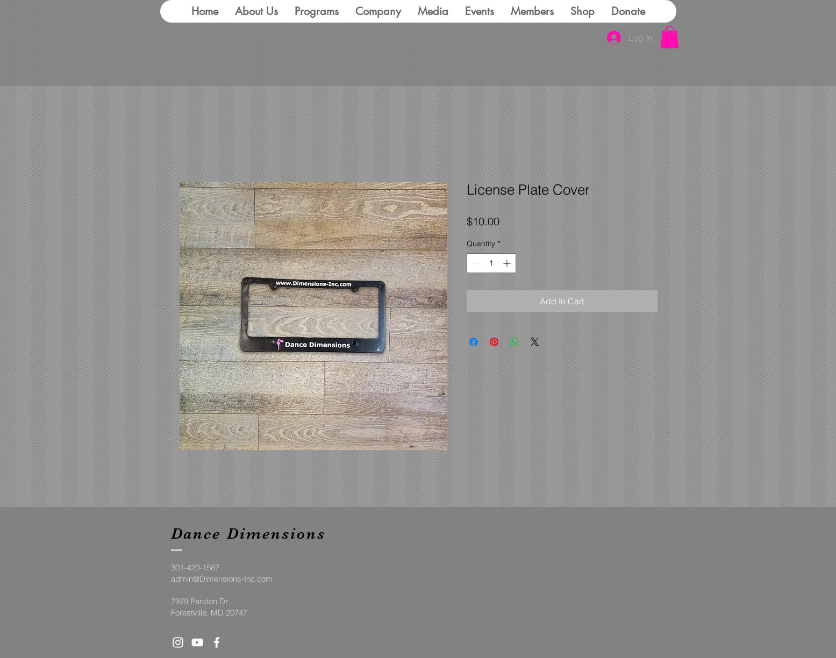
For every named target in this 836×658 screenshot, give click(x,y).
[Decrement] (475, 263)
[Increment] (508, 263)
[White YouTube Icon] (197, 642)
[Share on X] (534, 341)
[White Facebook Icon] (217, 642)
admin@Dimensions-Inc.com (222, 579)
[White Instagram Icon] (178, 642)
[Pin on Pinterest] (494, 341)
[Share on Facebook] (473, 341)
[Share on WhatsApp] (514, 341)
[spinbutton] (491, 263)
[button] (669, 37)
